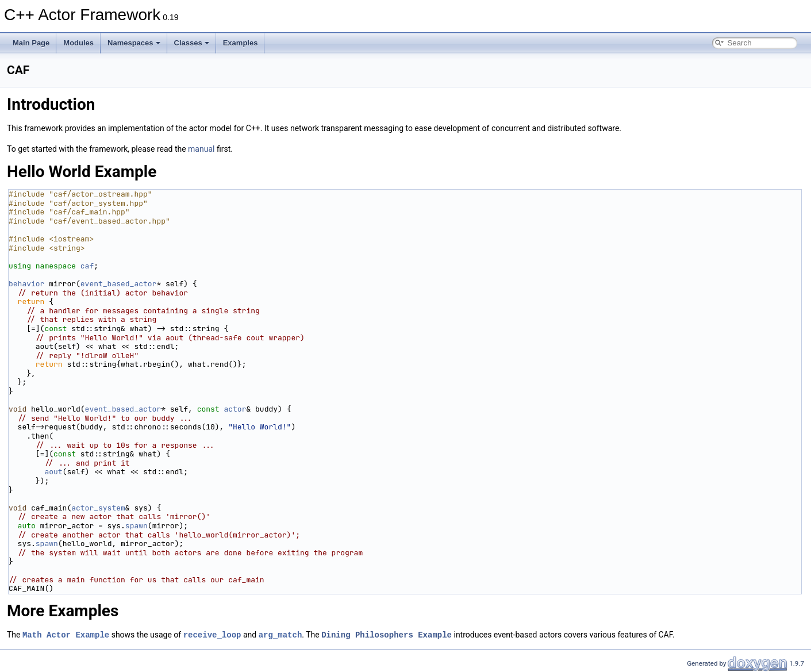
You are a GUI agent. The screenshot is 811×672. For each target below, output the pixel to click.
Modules (78, 43)
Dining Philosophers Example (386, 634)
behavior (26, 284)
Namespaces (133, 43)
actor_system (98, 508)
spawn (136, 526)
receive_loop (212, 634)
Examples (240, 43)
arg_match (280, 634)
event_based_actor (118, 284)
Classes (191, 43)
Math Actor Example (65, 634)
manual (201, 148)
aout (53, 472)
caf (87, 266)
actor (235, 409)
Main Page (31, 43)
